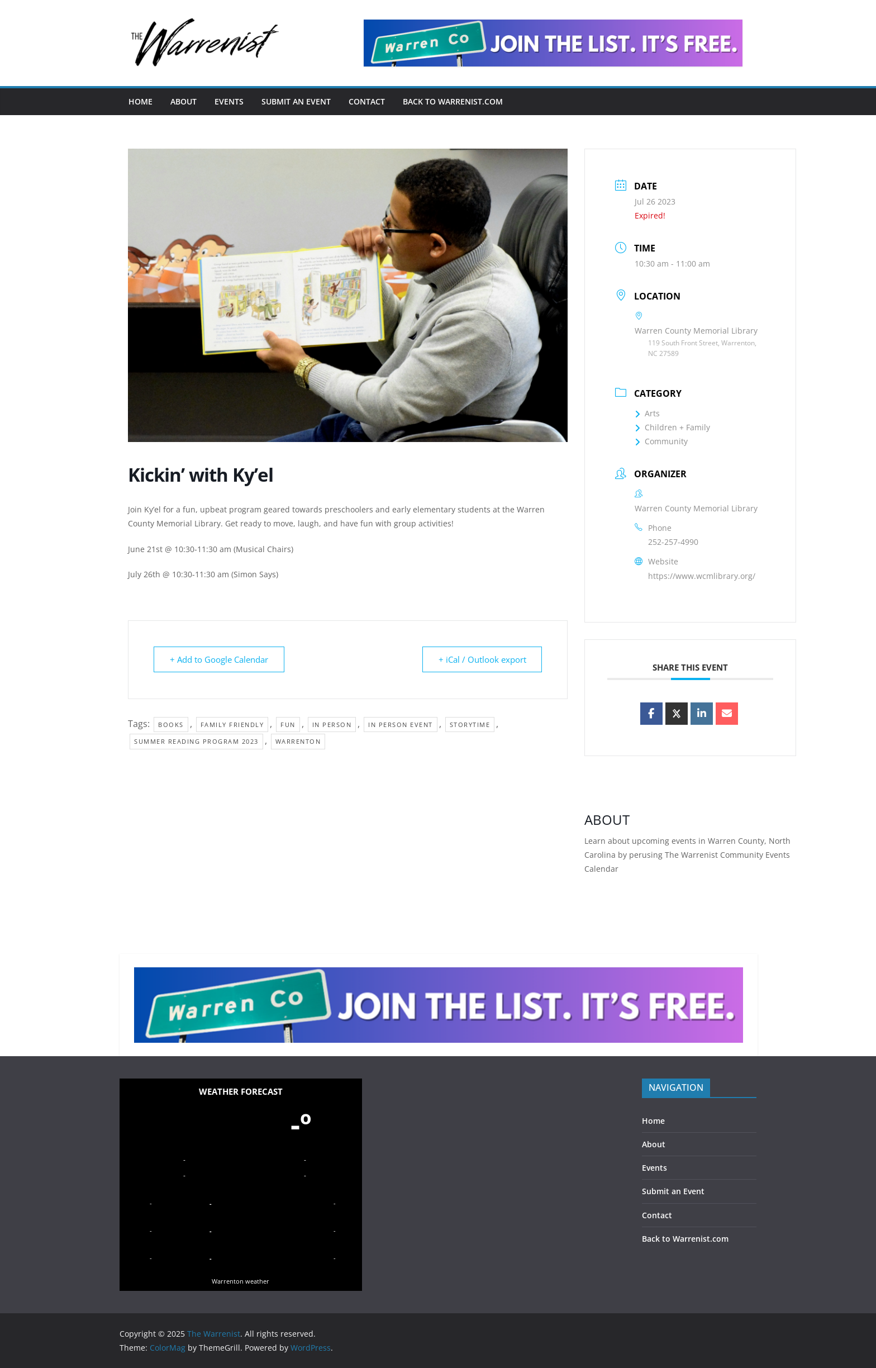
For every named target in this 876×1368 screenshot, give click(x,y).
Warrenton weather (240, 1281)
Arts (647, 413)
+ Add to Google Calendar (219, 659)
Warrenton (298, 741)
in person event (400, 724)
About (183, 101)
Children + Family (672, 427)
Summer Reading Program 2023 (196, 741)
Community (661, 441)
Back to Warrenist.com (453, 101)
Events (229, 101)
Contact (367, 101)
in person (332, 724)
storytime (470, 724)
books (171, 724)
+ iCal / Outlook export (482, 659)
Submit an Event (296, 101)
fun (288, 724)
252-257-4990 (673, 541)
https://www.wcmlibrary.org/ (701, 576)
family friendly (232, 724)
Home (140, 101)
